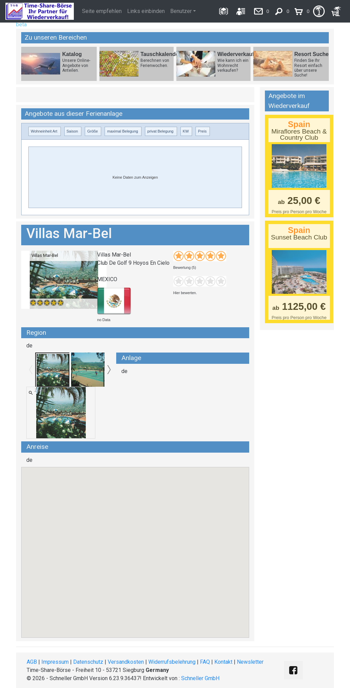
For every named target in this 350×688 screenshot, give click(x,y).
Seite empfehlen (102, 11)
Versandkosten (126, 662)
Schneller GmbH (200, 678)
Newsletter (250, 662)
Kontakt (223, 662)
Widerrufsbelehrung (172, 662)
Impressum (55, 662)
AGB (32, 662)
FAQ (205, 662)
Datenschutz (88, 662)
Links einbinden (146, 11)
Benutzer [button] (181, 11)
